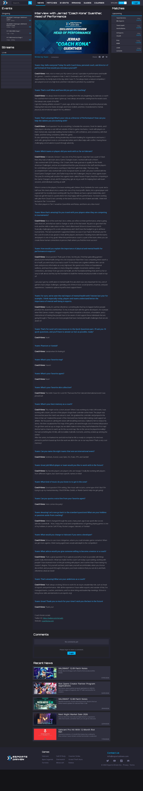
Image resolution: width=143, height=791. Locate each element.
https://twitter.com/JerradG (53, 629)
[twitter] (103, 68)
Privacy (125, 786)
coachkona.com (48, 631)
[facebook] (100, 68)
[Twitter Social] (107, 782)
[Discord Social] (121, 782)
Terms (132, 786)
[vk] (106, 68)
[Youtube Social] (114, 782)
